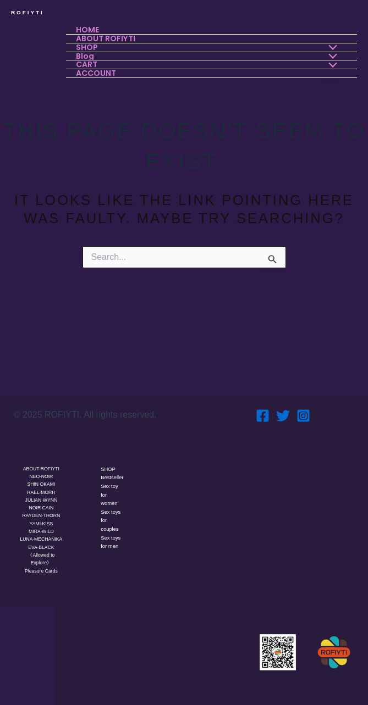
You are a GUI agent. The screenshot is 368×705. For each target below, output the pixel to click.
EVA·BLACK (41, 545)
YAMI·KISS (41, 513)
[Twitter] (283, 403)
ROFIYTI (27, 12)
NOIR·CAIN (41, 496)
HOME (88, 30)
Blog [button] (86, 55)
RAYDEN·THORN (41, 505)
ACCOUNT (97, 71)
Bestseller (111, 470)
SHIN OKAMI (41, 472)
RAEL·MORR (41, 481)
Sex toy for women (111, 493)
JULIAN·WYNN (41, 489)
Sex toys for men (112, 543)
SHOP (109, 456)
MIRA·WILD (41, 521)
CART (87, 63)
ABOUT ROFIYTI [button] (106, 38)
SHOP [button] (88, 46)
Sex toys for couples (112, 520)
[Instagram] (303, 403)
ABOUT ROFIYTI (41, 456)
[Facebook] (263, 403)
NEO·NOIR (41, 464)
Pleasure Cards (41, 570)
